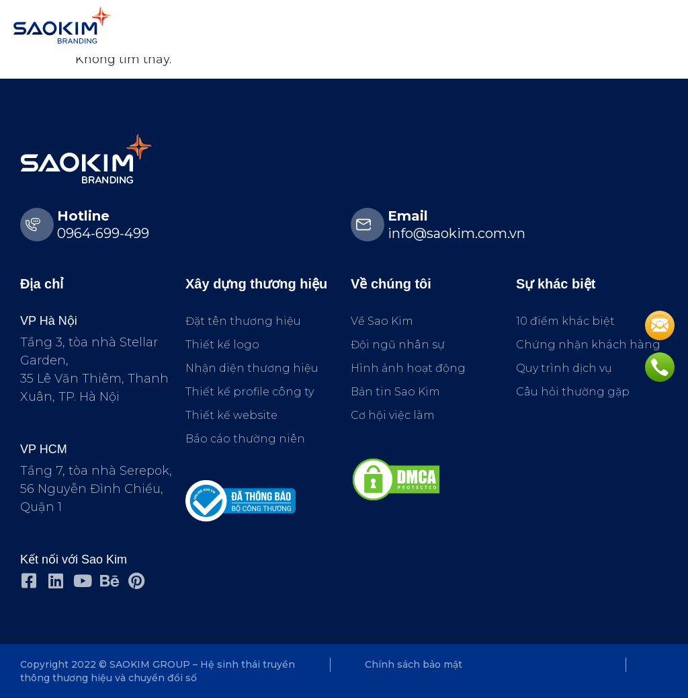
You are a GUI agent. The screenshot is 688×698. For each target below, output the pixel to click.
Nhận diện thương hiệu (251, 368)
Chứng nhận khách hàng (588, 344)
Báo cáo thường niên (245, 438)
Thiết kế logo (222, 344)
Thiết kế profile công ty (249, 391)
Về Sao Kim (382, 321)
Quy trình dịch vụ (564, 368)
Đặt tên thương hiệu (243, 321)
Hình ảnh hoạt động (408, 368)
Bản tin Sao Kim (395, 391)
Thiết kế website (231, 415)
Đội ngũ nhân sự (398, 344)
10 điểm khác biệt (565, 321)
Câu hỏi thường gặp (573, 391)
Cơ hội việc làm (393, 415)
